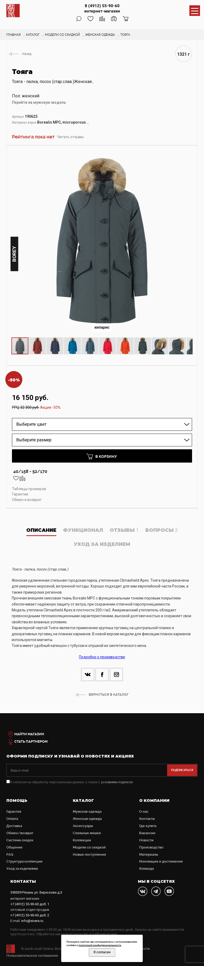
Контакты (147, 819)
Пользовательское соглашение (32, 956)
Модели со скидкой (89, 847)
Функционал (83, 530)
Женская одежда (87, 819)
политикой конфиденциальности (100, 945)
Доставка (14, 826)
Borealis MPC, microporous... (63, 122)
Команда (146, 869)
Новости (146, 840)
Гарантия (13, 811)
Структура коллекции (24, 861)
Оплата (12, 819)
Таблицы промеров (29, 489)
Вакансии (147, 833)
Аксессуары (83, 826)
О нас (143, 811)
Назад (26, 54)
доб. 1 (29, 904)
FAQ (9, 854)
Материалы (148, 854)
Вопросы (161, 530)
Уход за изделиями (22, 869)
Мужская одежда (87, 811)
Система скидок (19, 840)
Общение (14, 847)
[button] (188, 155)
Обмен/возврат (19, 833)
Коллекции (82, 840)
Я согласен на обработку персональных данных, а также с (69, 782)
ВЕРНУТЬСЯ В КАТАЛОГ (109, 695)
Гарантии (20, 494)
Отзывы (124, 530)
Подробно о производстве (102, 657)
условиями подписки (117, 782)
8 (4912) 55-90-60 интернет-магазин (102, 8)
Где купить (147, 826)
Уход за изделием (102, 544)
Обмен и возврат (27, 500)
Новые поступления (89, 854)
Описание (41, 530)
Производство (151, 847)
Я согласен (102, 952)
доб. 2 (29, 915)
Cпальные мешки (87, 833)
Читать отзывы (70, 137)
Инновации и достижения (161, 861)
